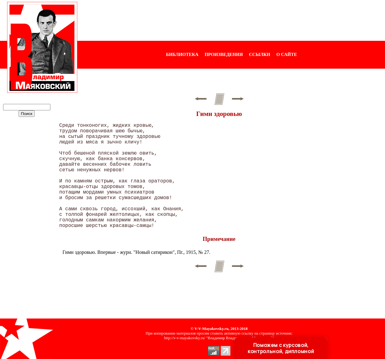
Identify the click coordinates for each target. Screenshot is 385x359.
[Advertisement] (231, 20)
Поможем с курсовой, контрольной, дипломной (281, 348)
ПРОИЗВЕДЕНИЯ (224, 54)
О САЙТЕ (286, 54)
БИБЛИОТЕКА (182, 54)
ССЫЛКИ (259, 54)
